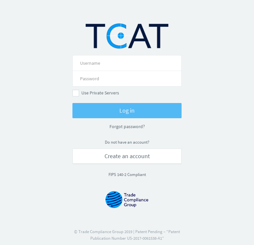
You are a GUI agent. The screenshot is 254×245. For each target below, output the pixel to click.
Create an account (127, 156)
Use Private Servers (95, 93)
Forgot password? (127, 126)
